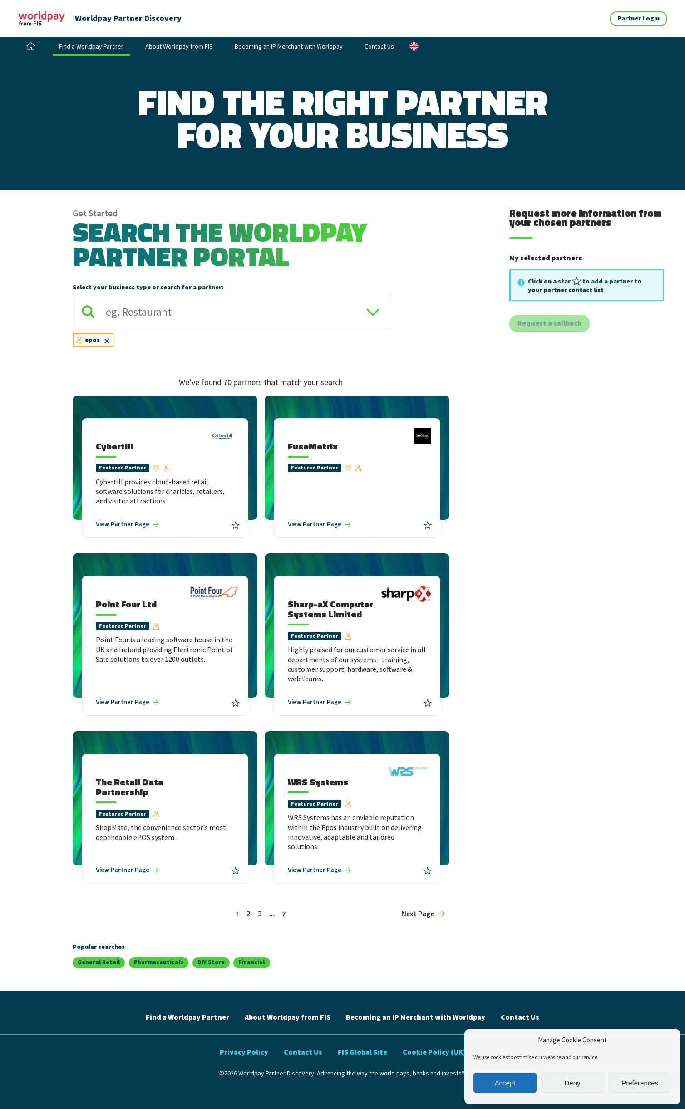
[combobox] (231, 323)
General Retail (99, 962)
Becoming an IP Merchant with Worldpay (289, 46)
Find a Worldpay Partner (91, 46)
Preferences (639, 1083)
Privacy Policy (244, 1051)
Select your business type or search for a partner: (148, 287)
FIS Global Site (362, 1051)
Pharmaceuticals (158, 962)
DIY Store (211, 962)
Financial (251, 962)
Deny (572, 1083)
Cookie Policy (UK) (434, 1051)
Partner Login (638, 18)
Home (31, 46)
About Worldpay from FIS (179, 46)
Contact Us (379, 46)
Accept (504, 1083)
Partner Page (122, 523)
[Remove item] (107, 340)
